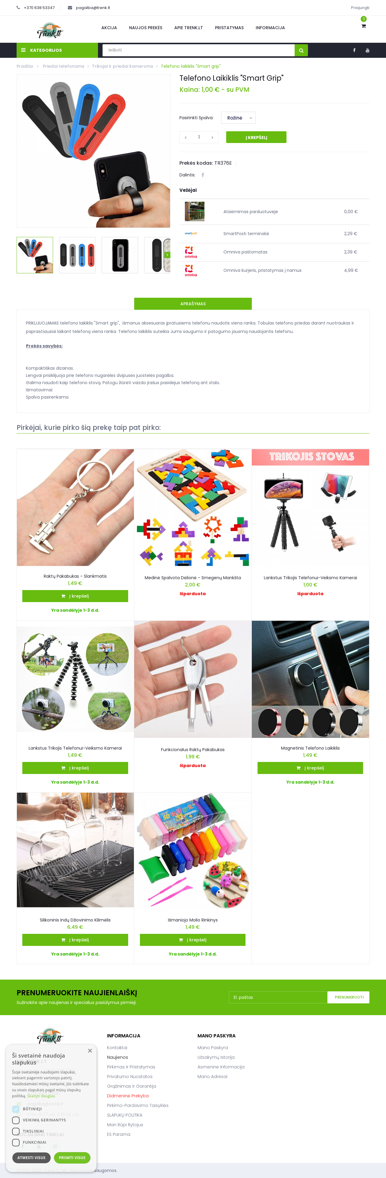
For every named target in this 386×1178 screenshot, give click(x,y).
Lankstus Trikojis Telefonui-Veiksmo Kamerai (75, 748)
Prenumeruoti (349, 997)
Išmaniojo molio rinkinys (193, 920)
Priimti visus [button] (72, 1157)
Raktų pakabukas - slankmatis (75, 576)
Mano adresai (212, 1077)
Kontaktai (117, 1048)
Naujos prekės (145, 28)
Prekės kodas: (196, 163)
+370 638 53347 (39, 8)
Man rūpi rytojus (125, 1125)
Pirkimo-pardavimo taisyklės (138, 1105)
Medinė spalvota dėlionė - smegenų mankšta (193, 578)
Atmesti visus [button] (31, 1157)
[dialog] (51, 1108)
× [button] (89, 1051)
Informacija (270, 28)
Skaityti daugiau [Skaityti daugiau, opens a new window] (41, 1096)
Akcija (109, 28)
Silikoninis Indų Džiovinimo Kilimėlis (75, 920)
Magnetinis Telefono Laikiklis (310, 748)
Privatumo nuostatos (130, 1077)
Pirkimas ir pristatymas (131, 1067)
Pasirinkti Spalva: (196, 118)
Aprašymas (193, 304)
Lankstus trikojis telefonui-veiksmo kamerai (310, 578)
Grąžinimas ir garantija (131, 1086)
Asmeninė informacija (221, 1067)
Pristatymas (229, 28)
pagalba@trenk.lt (93, 8)
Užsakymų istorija (216, 1057)
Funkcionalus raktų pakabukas (193, 750)
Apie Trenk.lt (188, 28)
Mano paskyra (213, 1048)
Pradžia (25, 66)
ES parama (118, 1134)
